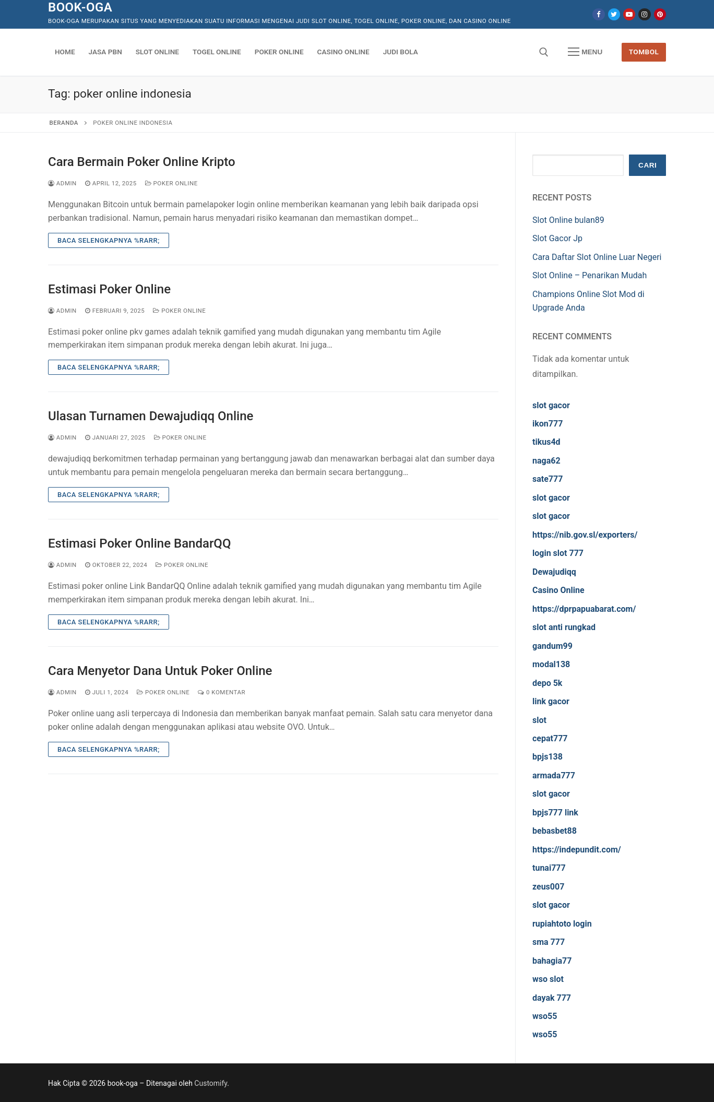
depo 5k (547, 683)
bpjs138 (547, 757)
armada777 (553, 775)
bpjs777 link (555, 812)
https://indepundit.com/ (576, 850)
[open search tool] (544, 52)
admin (62, 183)
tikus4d (546, 442)
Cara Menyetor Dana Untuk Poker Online (160, 670)
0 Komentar (221, 692)
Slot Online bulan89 (568, 220)
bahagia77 (552, 961)
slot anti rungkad (564, 627)
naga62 (546, 461)
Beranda (64, 122)
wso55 (544, 1016)
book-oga (80, 7)
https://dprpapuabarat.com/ (584, 609)
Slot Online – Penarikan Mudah (589, 275)
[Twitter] (614, 14)
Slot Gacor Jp (557, 238)
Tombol (644, 52)
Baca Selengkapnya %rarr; (108, 240)
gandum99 (552, 646)
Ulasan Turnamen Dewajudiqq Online (150, 416)
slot (539, 720)
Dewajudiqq (554, 572)
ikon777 (547, 424)
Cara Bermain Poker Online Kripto (141, 162)
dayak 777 (551, 998)
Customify (210, 1083)
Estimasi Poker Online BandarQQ (139, 543)
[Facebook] (598, 14)
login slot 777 (558, 553)
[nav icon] (585, 52)
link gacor (550, 701)
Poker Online (171, 183)
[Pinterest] (660, 14)
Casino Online (558, 590)
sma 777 (548, 942)
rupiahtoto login (562, 924)
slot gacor (551, 405)
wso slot (548, 979)
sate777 (547, 479)
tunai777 (549, 868)
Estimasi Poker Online (109, 289)
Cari (647, 165)
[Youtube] (629, 14)
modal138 (551, 664)
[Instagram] (644, 14)
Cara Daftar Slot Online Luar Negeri (597, 257)
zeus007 (548, 887)
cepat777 (550, 738)
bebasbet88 (554, 831)
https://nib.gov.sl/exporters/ (585, 535)
